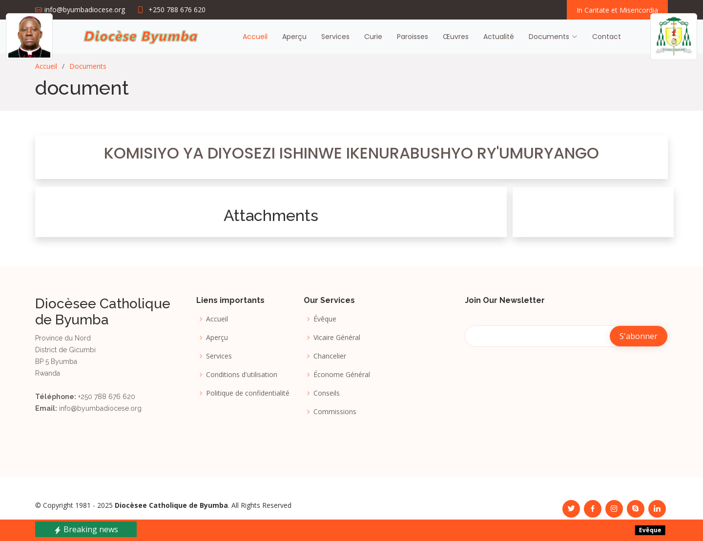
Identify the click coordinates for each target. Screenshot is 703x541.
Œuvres (456, 36)
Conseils (326, 393)
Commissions (334, 411)
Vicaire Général (336, 337)
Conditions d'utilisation (241, 374)
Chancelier (329, 356)
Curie (373, 36)
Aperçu (294, 36)
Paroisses (412, 36)
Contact (606, 36)
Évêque (324, 319)
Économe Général (341, 374)
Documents (87, 66)
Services (335, 36)
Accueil (255, 36)
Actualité (498, 36)
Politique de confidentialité (247, 393)
